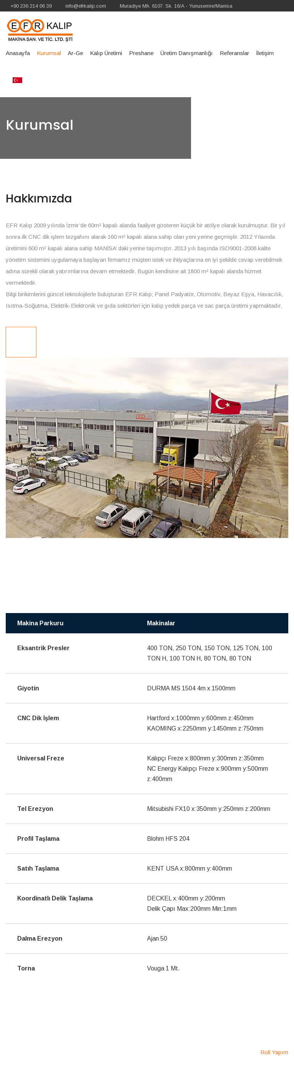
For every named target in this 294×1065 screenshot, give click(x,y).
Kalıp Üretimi (106, 53)
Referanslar (234, 53)
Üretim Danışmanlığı (186, 53)
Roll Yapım (274, 1052)
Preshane (141, 53)
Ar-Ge (75, 53)
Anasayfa (18, 53)
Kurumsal (49, 53)
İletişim (265, 53)
